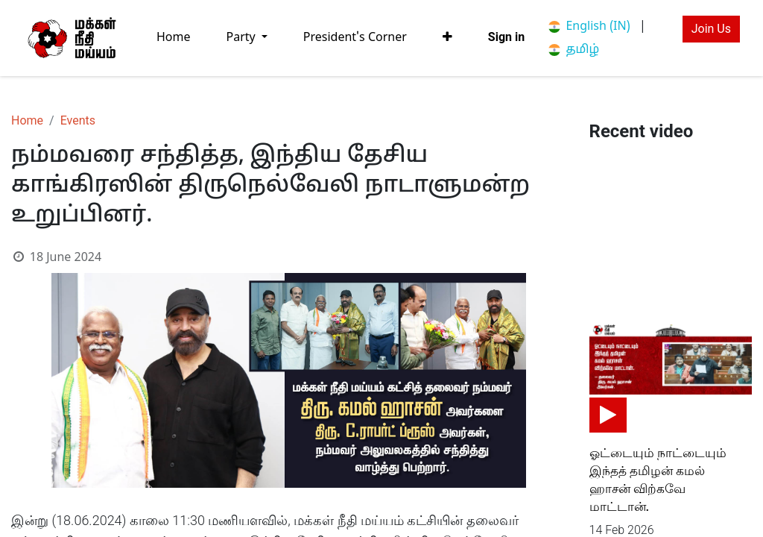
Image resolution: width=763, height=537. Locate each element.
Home (27, 120)
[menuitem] (174, 37)
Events (77, 120)
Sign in (506, 37)
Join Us (711, 29)
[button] (447, 37)
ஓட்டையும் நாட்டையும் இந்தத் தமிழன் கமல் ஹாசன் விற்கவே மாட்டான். (657, 479)
